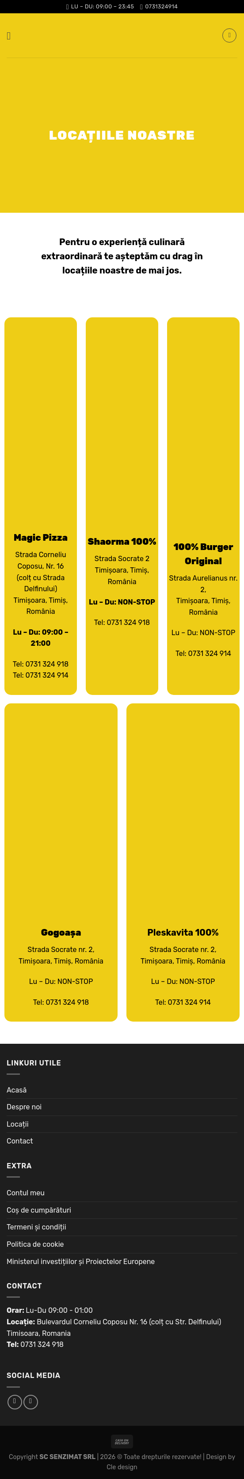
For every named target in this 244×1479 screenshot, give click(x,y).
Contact (20, 1141)
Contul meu (26, 1193)
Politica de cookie (35, 1244)
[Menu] (12, 36)
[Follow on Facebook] (15, 1402)
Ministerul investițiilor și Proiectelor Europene (81, 1261)
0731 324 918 (47, 664)
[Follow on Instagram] (30, 1402)
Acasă (17, 1090)
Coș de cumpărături (39, 1210)
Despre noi (24, 1107)
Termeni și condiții (36, 1227)
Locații (18, 1124)
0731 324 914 (47, 675)
